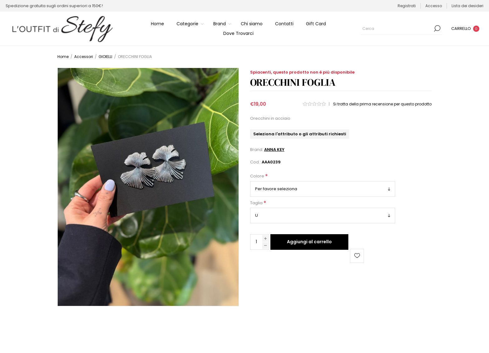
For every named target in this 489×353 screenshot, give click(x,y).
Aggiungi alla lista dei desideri (357, 256)
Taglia (257, 203)
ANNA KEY (274, 149)
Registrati (407, 5)
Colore (257, 176)
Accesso (433, 5)
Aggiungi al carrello (309, 242)
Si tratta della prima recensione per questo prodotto (382, 104)
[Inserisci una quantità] (256, 242)
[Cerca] (401, 28)
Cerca (437, 28)
